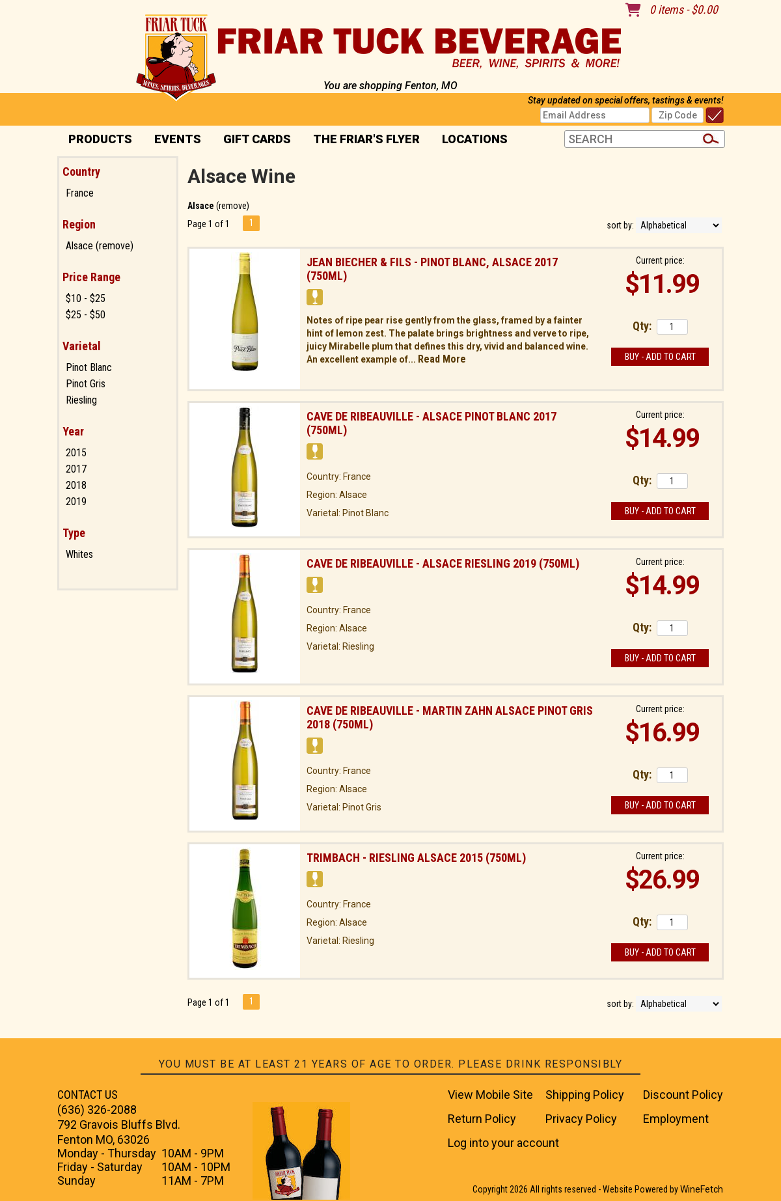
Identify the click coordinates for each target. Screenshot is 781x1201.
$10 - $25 (85, 298)
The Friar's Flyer (366, 139)
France (80, 193)
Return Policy (482, 1118)
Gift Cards (257, 139)
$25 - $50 (85, 315)
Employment (676, 1118)
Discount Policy (683, 1094)
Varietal (81, 346)
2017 (76, 469)
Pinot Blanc (89, 367)
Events (177, 139)
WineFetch (701, 1189)
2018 (76, 485)
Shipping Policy (584, 1094)
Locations (470, 140)
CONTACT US (87, 1094)
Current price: (660, 260)
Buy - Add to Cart (660, 357)
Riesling (81, 400)
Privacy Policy (581, 1118)
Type (73, 533)
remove (233, 205)
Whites (79, 554)
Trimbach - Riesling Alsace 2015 (416, 857)
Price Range (91, 277)
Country (81, 171)
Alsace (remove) (99, 246)
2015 (76, 453)
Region (79, 224)
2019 (76, 501)
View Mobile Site (490, 1094)
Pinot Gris (85, 384)
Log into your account (503, 1143)
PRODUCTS (96, 140)
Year (73, 431)
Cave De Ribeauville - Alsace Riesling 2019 (443, 563)
